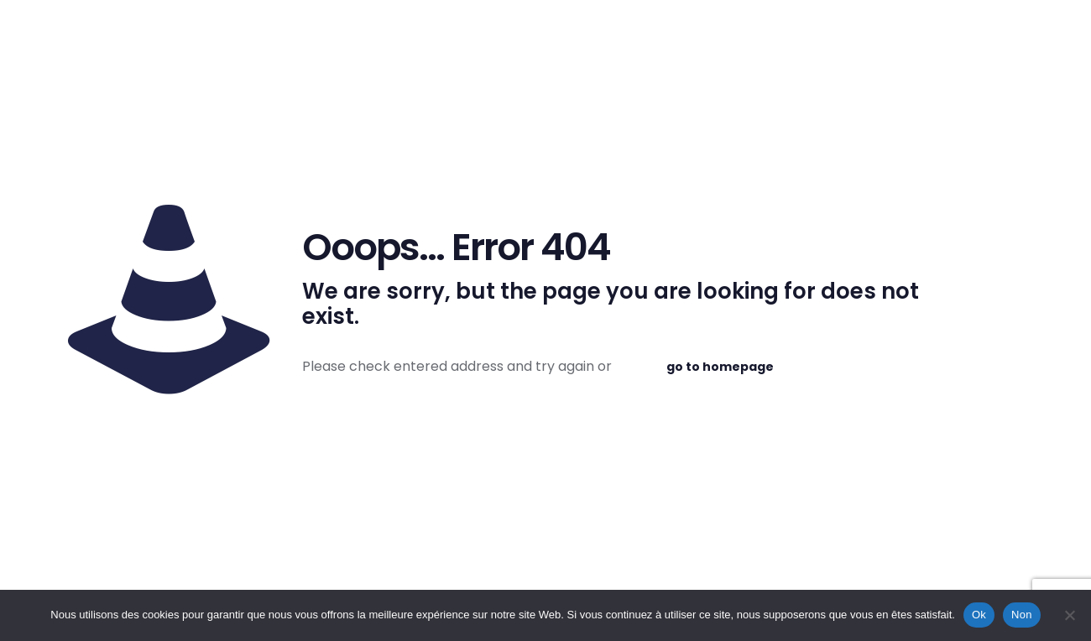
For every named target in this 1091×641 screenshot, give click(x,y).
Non (1021, 614)
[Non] (1070, 615)
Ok (979, 614)
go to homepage (720, 366)
